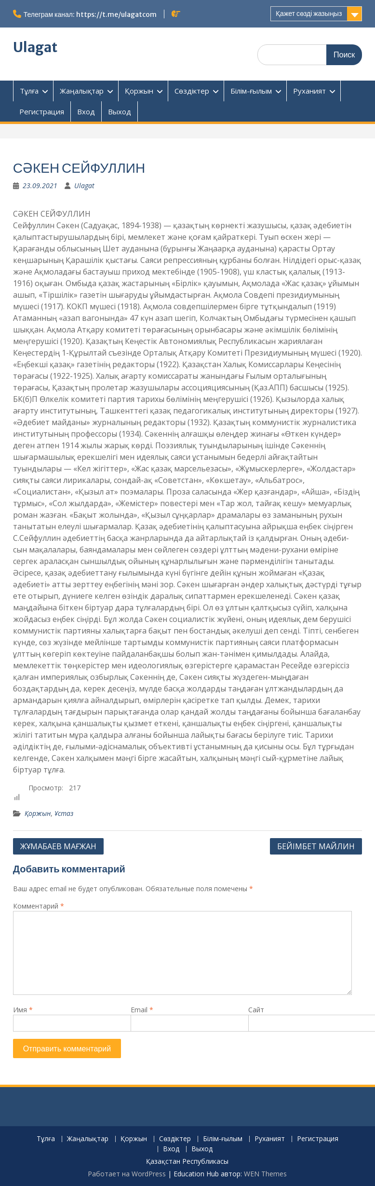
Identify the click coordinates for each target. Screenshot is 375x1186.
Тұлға (29, 91)
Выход (119, 111)
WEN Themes (265, 1173)
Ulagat (35, 47)
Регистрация (41, 111)
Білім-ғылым (251, 91)
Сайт (256, 1009)
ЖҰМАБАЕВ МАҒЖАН (58, 846)
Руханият (309, 91)
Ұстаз (63, 813)
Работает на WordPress (127, 1173)
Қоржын (139, 91)
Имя (23, 1009)
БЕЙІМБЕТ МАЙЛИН (316, 846)
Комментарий (38, 905)
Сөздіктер (191, 91)
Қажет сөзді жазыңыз (309, 13)
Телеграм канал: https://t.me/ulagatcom (90, 14)
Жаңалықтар (82, 91)
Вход (86, 111)
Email (142, 1009)
